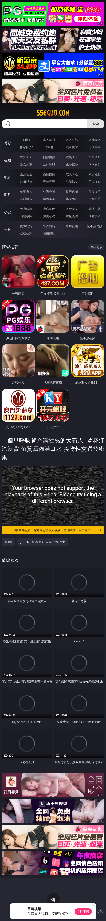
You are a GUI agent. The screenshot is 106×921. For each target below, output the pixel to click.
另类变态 (95, 182)
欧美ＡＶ (72, 157)
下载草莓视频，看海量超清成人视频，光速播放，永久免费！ (57, 530)
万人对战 (72, 140)
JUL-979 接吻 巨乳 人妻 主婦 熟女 (42, 542)
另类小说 (49, 216)
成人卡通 (72, 174)
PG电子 (26, 140)
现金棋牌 (72, 147)
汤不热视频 (94, 226)
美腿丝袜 (26, 199)
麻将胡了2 (26, 147)
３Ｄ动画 (95, 157)
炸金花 (49, 147)
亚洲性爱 (26, 174)
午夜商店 (49, 226)
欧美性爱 (95, 174)
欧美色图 (72, 191)
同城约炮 (26, 226)
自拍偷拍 (49, 157)
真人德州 (49, 140)
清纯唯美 (49, 199)
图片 (7, 194)
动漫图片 (95, 191)
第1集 (8, 542)
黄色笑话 (72, 216)
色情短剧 (49, 233)
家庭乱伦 (49, 209)
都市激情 (26, 209)
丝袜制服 (49, 164)
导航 (7, 229)
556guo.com (53, 113)
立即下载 (83, 911)
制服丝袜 (26, 182)
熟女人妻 (26, 164)
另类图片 (95, 199)
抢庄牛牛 (95, 147)
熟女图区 (72, 199)
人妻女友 (72, 209)
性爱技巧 (95, 216)
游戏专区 (95, 140)
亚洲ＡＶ (26, 157)
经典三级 (49, 182)
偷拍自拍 (49, 174)
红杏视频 (26, 233)
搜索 (96, 124)
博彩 (7, 142)
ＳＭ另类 (95, 164)
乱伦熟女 (72, 182)
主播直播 (72, 164)
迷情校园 (26, 216)
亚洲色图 (49, 191)
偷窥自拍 (26, 191)
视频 (7, 160)
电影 (7, 177)
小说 (7, 211)
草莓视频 (72, 226)
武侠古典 (95, 209)
